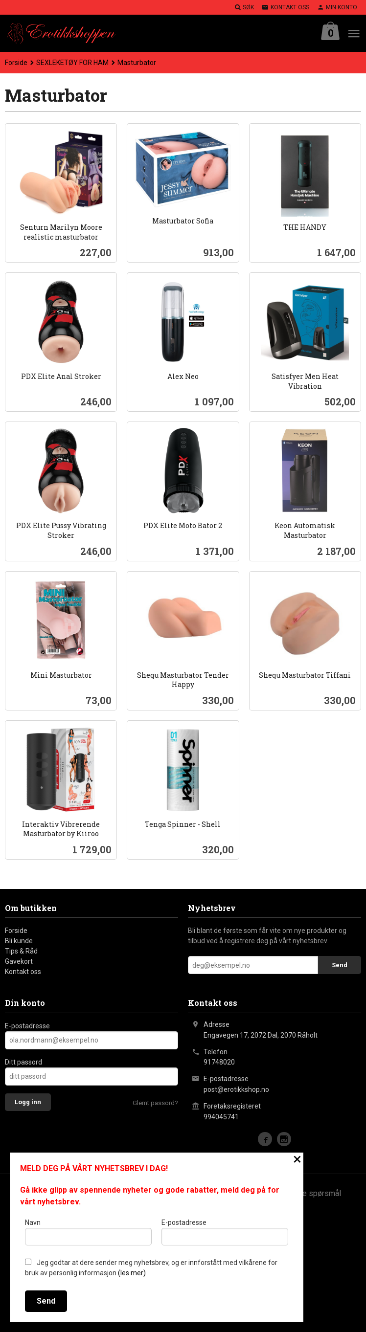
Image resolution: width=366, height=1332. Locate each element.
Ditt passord (23, 1062)
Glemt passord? (155, 1103)
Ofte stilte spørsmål (306, 1193)
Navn (88, 1231)
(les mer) (132, 1273)
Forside (16, 63)
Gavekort (19, 961)
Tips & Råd (21, 951)
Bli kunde (19, 941)
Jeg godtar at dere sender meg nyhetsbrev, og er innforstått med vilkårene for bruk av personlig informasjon (151, 1268)
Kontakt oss (23, 972)
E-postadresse (27, 1026)
